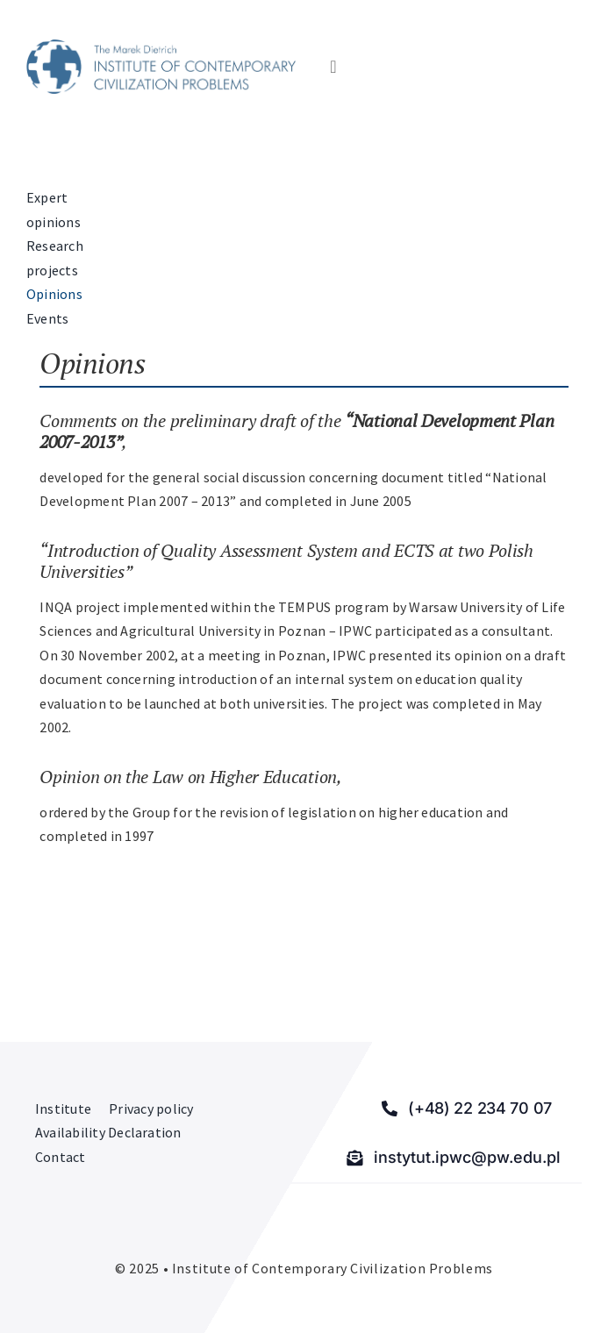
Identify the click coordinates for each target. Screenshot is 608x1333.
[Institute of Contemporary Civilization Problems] (161, 46)
